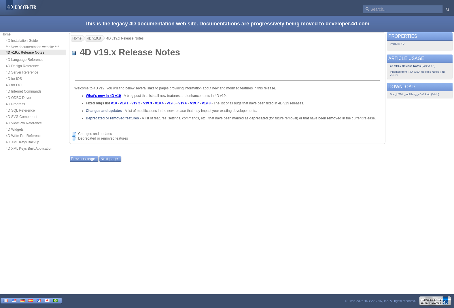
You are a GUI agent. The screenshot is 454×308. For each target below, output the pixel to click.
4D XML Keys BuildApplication (29, 149)
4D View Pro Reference (24, 123)
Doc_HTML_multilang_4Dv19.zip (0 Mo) (414, 94)
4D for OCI (14, 85)
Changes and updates (104, 111)
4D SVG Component (21, 117)
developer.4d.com (347, 24)
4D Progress (15, 104)
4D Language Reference (24, 60)
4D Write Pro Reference (24, 136)
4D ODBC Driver (18, 98)
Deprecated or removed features (112, 118)
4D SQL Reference (20, 110)
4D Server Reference (22, 72)
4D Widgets (15, 129)
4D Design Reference (22, 66)
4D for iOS (14, 79)
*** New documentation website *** (32, 47)
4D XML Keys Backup (22, 142)
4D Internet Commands (23, 91)
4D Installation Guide (22, 41)
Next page (109, 159)
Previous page (83, 159)
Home (6, 34)
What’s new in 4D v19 (103, 96)
